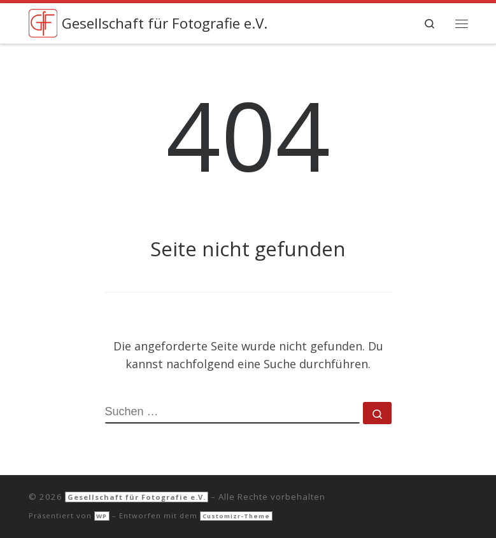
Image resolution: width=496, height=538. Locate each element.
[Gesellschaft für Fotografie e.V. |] (43, 22)
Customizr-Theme (236, 516)
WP (101, 516)
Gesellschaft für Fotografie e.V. (136, 497)
